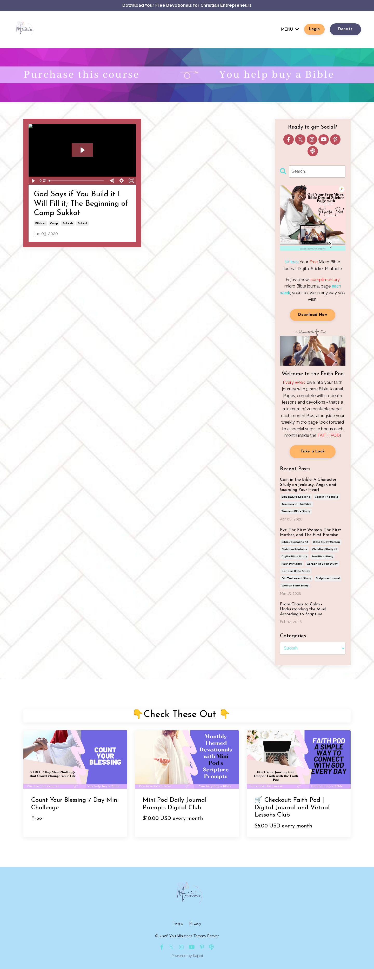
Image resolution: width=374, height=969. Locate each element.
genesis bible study (296, 571)
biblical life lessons (296, 496)
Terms (178, 923)
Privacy (195, 923)
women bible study (295, 585)
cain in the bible (326, 496)
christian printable (295, 549)
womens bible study (296, 511)
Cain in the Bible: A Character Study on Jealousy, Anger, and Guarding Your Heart (308, 485)
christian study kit (324, 549)
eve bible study (322, 556)
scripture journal (328, 578)
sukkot (82, 223)
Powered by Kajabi (187, 956)
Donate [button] (345, 29)
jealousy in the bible (297, 504)
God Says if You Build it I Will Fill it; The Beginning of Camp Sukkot (81, 203)
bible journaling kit (295, 541)
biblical (40, 223)
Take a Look (312, 451)
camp (54, 223)
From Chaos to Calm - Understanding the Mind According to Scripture (303, 609)
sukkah (68, 223)
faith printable (292, 563)
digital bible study (294, 556)
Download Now (312, 315)
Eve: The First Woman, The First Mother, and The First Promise (310, 532)
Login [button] (314, 29)
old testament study (296, 578)
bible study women (326, 541)
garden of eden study (322, 563)
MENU (290, 29)
